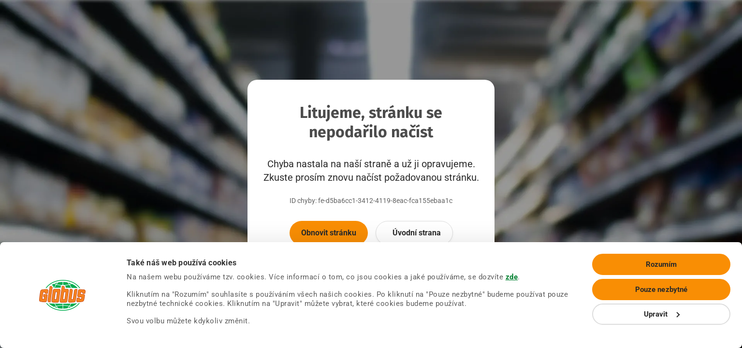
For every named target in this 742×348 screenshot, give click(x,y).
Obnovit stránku (328, 232)
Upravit (662, 314)
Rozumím (661, 264)
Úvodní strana (417, 232)
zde (512, 277)
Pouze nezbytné (661, 289)
